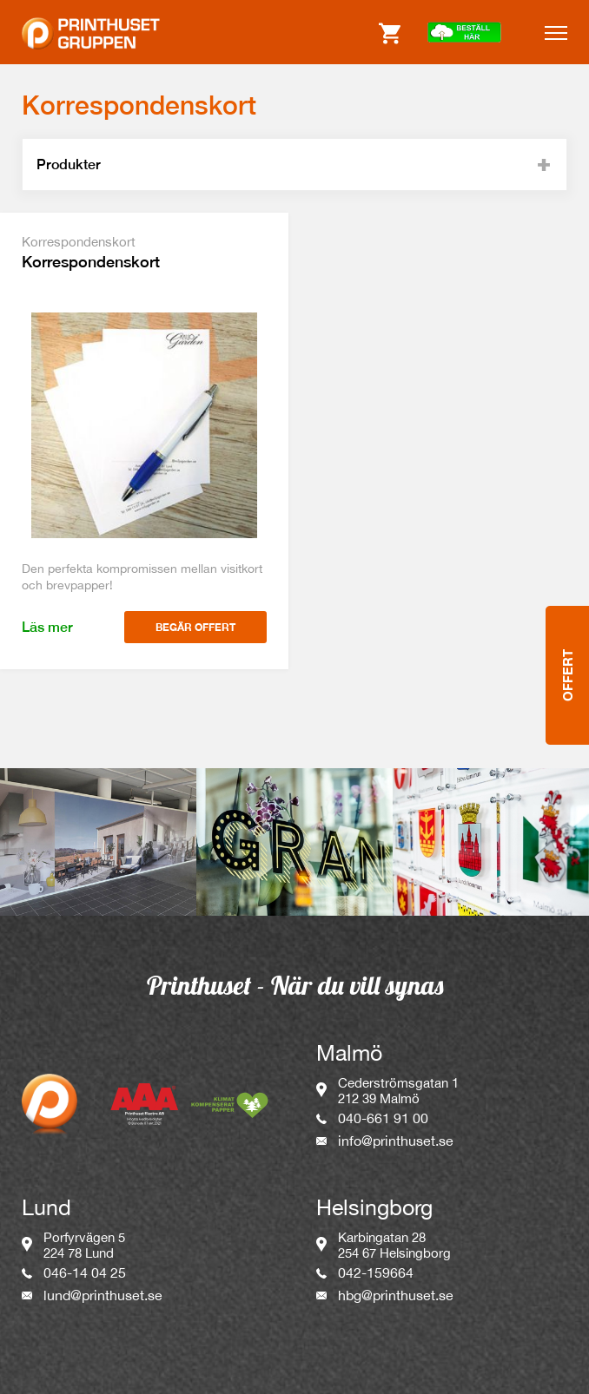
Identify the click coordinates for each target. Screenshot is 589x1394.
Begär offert (195, 627)
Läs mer (47, 627)
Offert (567, 608)
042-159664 (376, 1272)
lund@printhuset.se (102, 1295)
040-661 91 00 (383, 1118)
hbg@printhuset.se (395, 1295)
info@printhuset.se (395, 1140)
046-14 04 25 (84, 1272)
